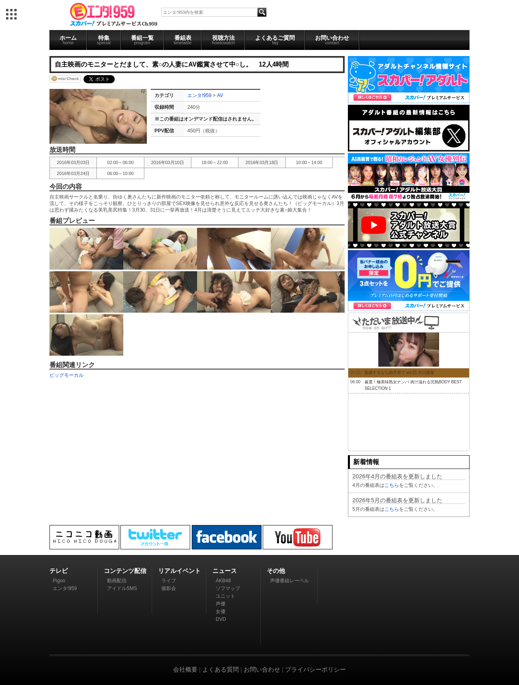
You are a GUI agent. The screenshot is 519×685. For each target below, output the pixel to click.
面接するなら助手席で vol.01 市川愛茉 (399, 372)
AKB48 (223, 580)
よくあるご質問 (275, 40)
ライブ (168, 580)
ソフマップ (228, 588)
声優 (220, 604)
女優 (220, 611)
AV (220, 95)
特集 (104, 40)
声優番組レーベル (289, 580)
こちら (391, 485)
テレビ (58, 570)
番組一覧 (142, 40)
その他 (276, 570)
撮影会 (168, 588)
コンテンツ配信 (125, 570)
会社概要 (185, 669)
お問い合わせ (332, 40)
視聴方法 (223, 40)
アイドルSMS (122, 588)
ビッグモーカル (66, 375)
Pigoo (59, 580)
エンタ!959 (199, 95)
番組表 (183, 40)
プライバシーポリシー (315, 669)
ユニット (225, 596)
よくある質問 (220, 669)
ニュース (224, 570)
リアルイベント (179, 570)
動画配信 (117, 580)
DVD (221, 619)
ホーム (68, 40)
